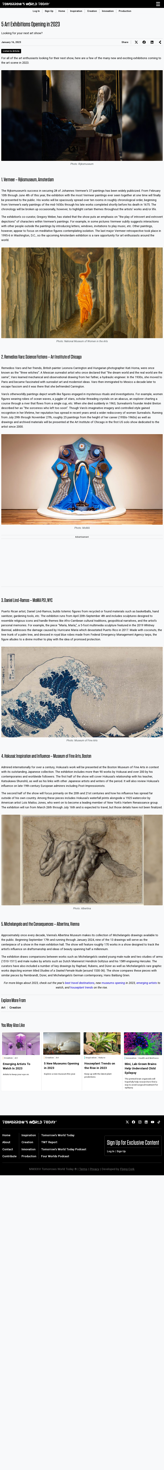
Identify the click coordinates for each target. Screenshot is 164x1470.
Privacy (94, 1169)
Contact (7, 1149)
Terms (83, 1169)
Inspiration (76, 11)
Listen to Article (11, 51)
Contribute (9, 1156)
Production (125, 11)
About (6, 1142)
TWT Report (49, 1142)
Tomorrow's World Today (57, 1135)
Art (3, 1007)
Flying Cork (127, 1169)
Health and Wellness (148, 1058)
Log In (36, 11)
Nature (101, 1058)
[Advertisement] (82, 563)
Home (61, 11)
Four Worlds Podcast (55, 1156)
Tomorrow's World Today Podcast (63, 1149)
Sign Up (49, 11)
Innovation (108, 11)
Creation (92, 11)
